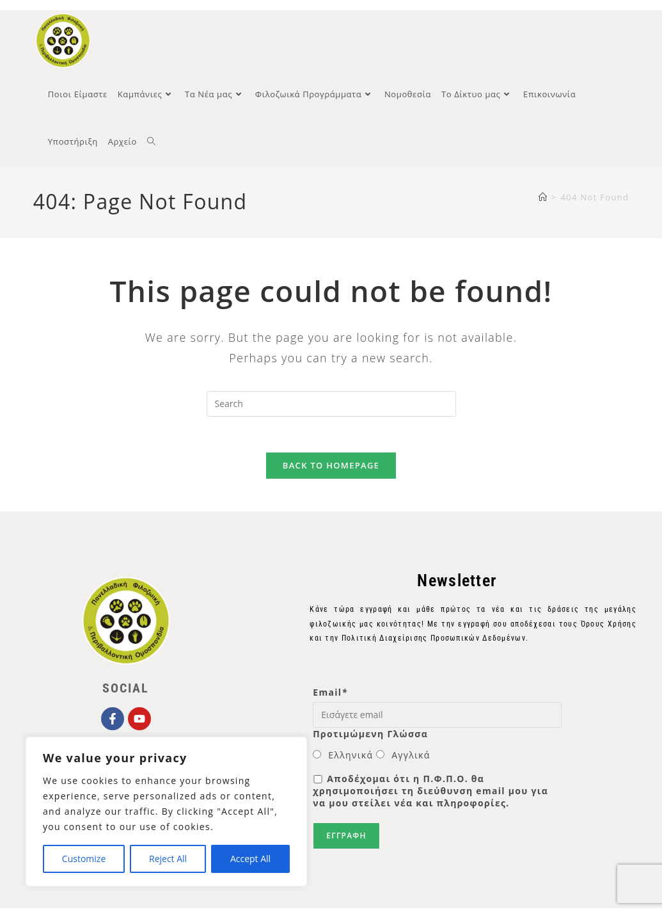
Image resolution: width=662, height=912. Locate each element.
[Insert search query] (331, 405)
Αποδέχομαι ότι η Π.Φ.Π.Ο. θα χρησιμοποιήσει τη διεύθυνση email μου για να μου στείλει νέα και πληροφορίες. (430, 794)
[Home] (543, 198)
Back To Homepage (331, 470)
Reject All (168, 858)
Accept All (250, 858)
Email (330, 697)
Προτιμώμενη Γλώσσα (370, 738)
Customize (84, 858)
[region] (166, 811)
